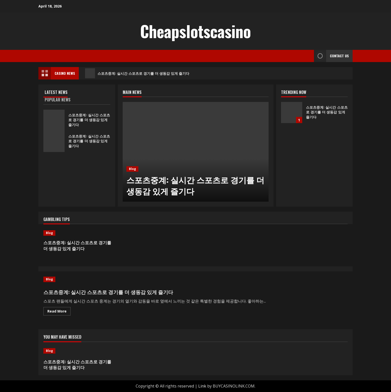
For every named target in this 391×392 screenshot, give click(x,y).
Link (202, 386)
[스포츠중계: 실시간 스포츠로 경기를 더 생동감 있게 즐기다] (196, 152)
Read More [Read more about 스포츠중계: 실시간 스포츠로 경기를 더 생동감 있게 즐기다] (59, 312)
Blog (132, 169)
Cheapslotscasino (195, 31)
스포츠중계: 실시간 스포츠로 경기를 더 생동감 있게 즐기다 (137, 73)
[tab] (60, 93)
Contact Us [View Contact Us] (331, 56)
